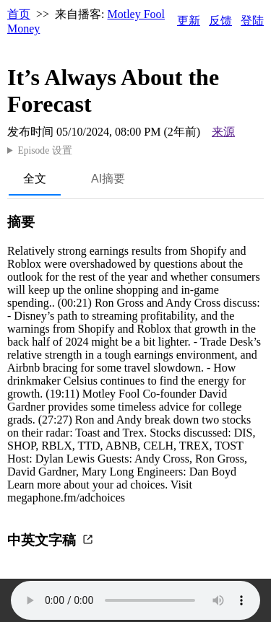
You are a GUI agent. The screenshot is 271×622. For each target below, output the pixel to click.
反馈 (220, 20)
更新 (188, 20)
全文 (34, 178)
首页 (18, 14)
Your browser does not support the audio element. (135, 600)
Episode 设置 (44, 150)
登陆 (252, 20)
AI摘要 (108, 178)
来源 (223, 132)
